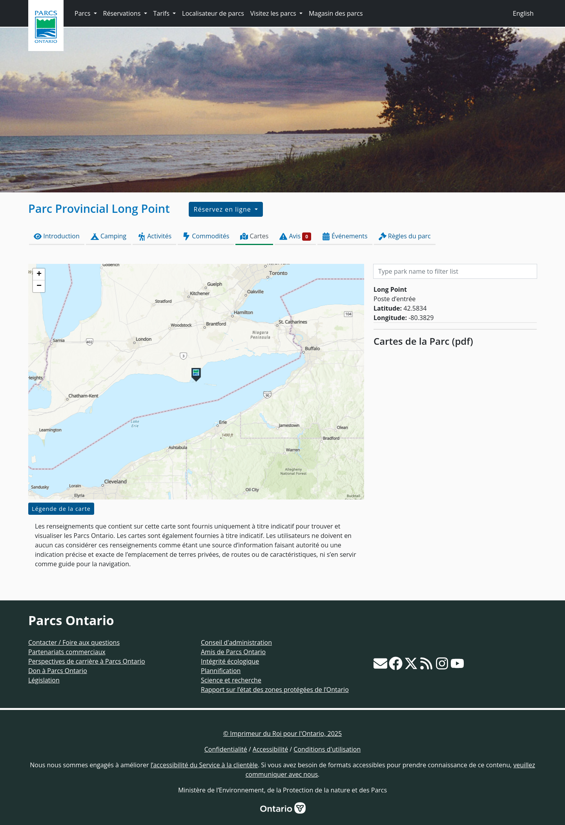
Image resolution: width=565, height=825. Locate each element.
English (523, 13)
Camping (108, 236)
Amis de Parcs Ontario (233, 652)
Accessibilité (270, 749)
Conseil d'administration (236, 642)
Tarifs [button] (162, 13)
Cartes (254, 236)
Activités (154, 236)
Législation (44, 680)
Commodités (205, 236)
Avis (295, 236)
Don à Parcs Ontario (57, 670)
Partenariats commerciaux (67, 652)
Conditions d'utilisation (327, 749)
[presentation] (196, 381)
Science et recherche (231, 680)
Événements (345, 236)
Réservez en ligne (223, 209)
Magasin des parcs (336, 13)
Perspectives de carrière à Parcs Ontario (86, 661)
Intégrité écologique (230, 661)
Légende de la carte (61, 508)
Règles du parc (405, 236)
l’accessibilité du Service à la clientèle (204, 765)
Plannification (221, 670)
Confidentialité (225, 749)
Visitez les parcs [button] (274, 13)
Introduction (57, 236)
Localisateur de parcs (213, 13)
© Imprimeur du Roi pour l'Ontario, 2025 (282, 733)
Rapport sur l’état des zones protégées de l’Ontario (275, 689)
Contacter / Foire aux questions (74, 642)
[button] (196, 375)
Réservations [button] (122, 13)
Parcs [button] (83, 13)
